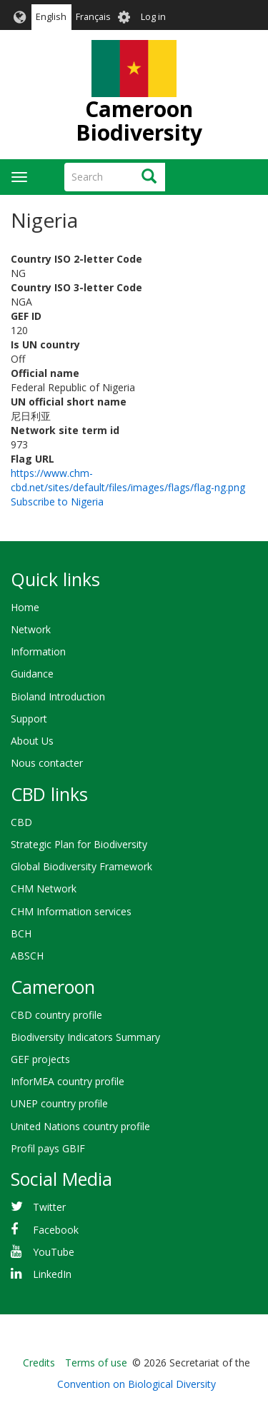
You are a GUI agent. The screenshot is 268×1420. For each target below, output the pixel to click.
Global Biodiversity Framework (81, 866)
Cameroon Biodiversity (139, 120)
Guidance (32, 673)
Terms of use (96, 1362)
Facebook (56, 1230)
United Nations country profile (80, 1126)
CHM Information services (71, 911)
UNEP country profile (59, 1103)
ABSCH (27, 955)
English (51, 17)
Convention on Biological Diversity (136, 1384)
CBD (21, 822)
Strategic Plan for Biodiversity (79, 844)
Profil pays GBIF (48, 1148)
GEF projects (40, 1059)
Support (29, 718)
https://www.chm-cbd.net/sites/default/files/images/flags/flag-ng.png (128, 480)
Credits (39, 1362)
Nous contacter (47, 763)
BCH (21, 933)
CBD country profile (56, 1015)
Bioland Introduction (58, 696)
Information (38, 651)
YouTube (53, 1252)
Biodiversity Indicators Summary (85, 1037)
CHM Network (43, 888)
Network (31, 629)
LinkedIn (52, 1274)
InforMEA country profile (67, 1081)
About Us (32, 740)
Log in (153, 17)
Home (25, 607)
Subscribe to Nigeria (57, 501)
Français (93, 17)
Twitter (49, 1207)
